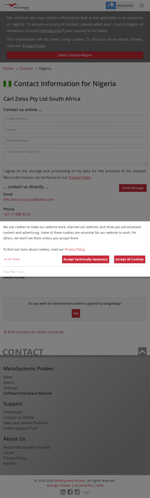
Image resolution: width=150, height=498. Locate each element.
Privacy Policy (75, 249)
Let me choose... (13, 259)
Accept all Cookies (129, 259)
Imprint (21, 272)
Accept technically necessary (85, 259)
